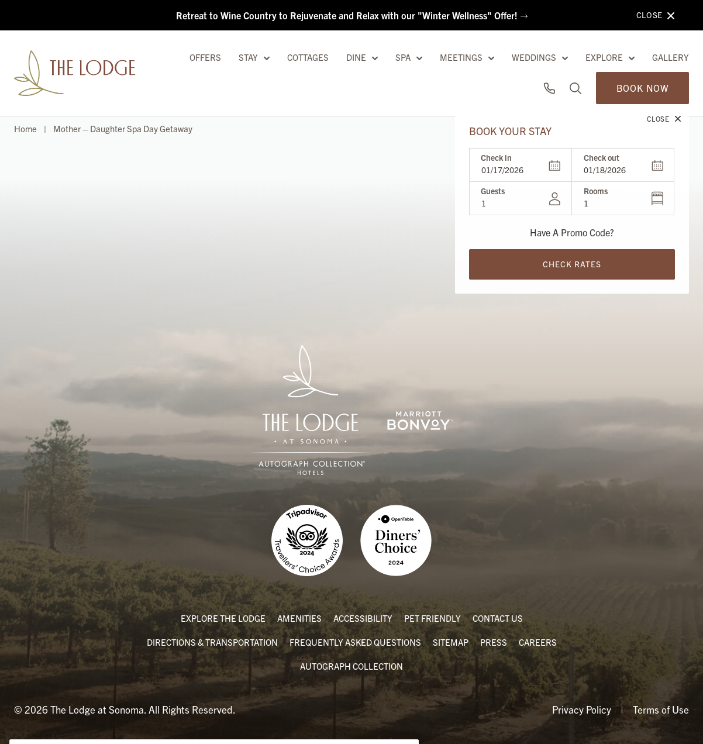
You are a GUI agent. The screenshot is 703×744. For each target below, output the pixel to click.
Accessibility (362, 616)
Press (493, 640)
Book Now (642, 58)
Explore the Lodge (223, 616)
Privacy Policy (581, 708)
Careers (538, 640)
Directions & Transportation (212, 640)
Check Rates (572, 234)
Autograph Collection (351, 664)
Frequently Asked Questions (355, 640)
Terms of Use (661, 708)
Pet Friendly (432, 616)
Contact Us (498, 616)
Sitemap (450, 640)
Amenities (299, 616)
